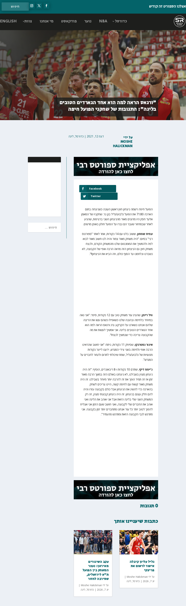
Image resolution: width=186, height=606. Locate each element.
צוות (28, 21)
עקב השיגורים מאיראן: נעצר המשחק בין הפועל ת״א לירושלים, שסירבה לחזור (96, 563)
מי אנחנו (46, 21)
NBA (103, 21)
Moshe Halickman (123, 143)
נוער (87, 21)
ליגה (71, 136)
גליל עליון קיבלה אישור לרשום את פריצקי (142, 558)
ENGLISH (8, 21)
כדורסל (121, 21)
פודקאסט (69, 21)
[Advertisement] (34, 189)
